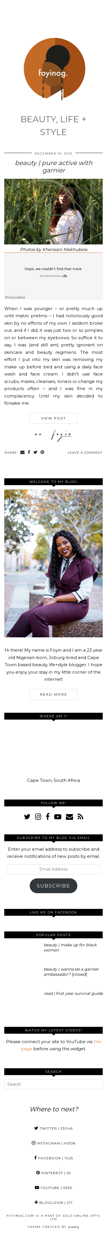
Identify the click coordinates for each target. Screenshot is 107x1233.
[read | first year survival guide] (22, 1001)
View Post (53, 418)
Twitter (53, 1128)
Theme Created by (53, 1227)
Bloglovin (54, 1202)
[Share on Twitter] (35, 452)
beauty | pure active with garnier (53, 166)
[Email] (69, 816)
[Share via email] (22, 452)
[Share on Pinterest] (42, 452)
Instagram (54, 1143)
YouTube (53, 1188)
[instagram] (38, 816)
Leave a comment (85, 453)
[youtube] (57, 816)
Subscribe (53, 886)
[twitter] (27, 816)
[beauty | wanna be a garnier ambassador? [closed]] (22, 977)
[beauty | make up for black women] (22, 953)
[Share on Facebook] (29, 452)
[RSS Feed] (80, 816)
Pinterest (53, 1173)
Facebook (53, 1158)
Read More (53, 694)
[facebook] (48, 816)
